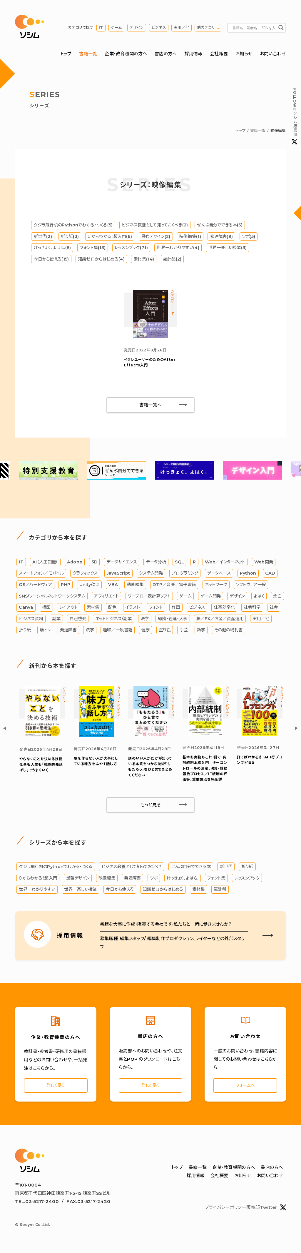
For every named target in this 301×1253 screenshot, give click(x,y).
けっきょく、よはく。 (182, 879)
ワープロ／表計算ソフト (149, 597)
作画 (176, 608)
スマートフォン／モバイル (41, 574)
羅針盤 (220, 891)
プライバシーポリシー (225, 1210)
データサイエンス (121, 563)
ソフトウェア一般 (251, 586)
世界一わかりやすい (37, 891)
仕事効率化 (224, 608)
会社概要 (219, 54)
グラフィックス (85, 574)
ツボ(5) (248, 236)
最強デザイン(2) (155, 236)
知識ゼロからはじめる (163, 891)
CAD (270, 574)
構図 (46, 608)
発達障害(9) (221, 236)
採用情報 (193, 54)
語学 (201, 631)
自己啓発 (77, 620)
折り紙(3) (70, 236)
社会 (274, 608)
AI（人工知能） (45, 563)
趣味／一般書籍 (117, 631)
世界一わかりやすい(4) (178, 248)
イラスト (133, 608)
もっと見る (151, 806)
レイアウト (68, 608)
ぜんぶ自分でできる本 (191, 868)
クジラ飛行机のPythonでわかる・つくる (55, 868)
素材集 (93, 608)
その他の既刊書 (228, 631)
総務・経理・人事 (172, 620)
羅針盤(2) (172, 259)
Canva (26, 608)
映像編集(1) (190, 236)
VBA (113, 586)
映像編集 (106, 879)
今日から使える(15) (51, 259)
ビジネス (158, 28)
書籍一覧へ (150, 406)
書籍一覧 (88, 54)
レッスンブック (247, 879)
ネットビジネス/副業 (113, 620)
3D (94, 563)
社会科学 (252, 608)
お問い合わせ (273, 54)
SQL (179, 563)
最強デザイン (78, 879)
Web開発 (263, 563)
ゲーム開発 (210, 597)
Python (248, 574)
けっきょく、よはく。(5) (52, 248)
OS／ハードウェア (35, 586)
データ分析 (156, 563)
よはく (259, 597)
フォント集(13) (93, 248)
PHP (65, 586)
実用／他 (181, 28)
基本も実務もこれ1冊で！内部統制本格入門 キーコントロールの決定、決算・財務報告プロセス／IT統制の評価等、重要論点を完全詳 (205, 769)
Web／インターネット (225, 563)
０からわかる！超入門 (38, 879)
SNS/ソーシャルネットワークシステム (52, 597)
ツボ (154, 879)
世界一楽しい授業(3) (227, 248)
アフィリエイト (106, 597)
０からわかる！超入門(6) (110, 236)
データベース (219, 574)
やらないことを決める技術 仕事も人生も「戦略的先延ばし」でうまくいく (42, 766)
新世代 (226, 868)
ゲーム (116, 28)
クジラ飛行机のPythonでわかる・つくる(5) (73, 225)
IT (101, 28)
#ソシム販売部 (294, 116)
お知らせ (243, 54)
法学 (145, 620)
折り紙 (25, 631)
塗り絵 (165, 631)
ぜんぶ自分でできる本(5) (220, 225)
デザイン (137, 28)
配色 (112, 608)
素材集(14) (143, 259)
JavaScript (118, 574)
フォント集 (216, 879)
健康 (145, 631)
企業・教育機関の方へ (126, 54)
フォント (156, 608)
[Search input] (254, 28)
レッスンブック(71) (131, 248)
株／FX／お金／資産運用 (220, 620)
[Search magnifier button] (281, 28)
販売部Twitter (266, 1210)
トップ (66, 54)
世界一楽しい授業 (80, 891)
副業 (56, 620)
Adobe (75, 563)
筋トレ (45, 631)
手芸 (184, 631)
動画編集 (135, 586)
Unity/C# (89, 586)
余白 (277, 597)
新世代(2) (43, 236)
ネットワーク (216, 586)
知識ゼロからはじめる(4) (101, 259)
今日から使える (120, 891)
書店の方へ (166, 54)
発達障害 (68, 631)
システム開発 (151, 574)
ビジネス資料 (31, 620)
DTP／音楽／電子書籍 (174, 586)
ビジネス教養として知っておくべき (131, 868)
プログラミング (185, 574)
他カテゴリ (206, 28)
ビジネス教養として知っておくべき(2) (155, 225)
